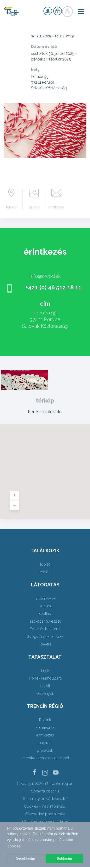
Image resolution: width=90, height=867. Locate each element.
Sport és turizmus (45, 629)
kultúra (45, 606)
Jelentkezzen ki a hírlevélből (45, 758)
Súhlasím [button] (64, 858)
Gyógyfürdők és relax (45, 636)
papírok (45, 743)
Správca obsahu (45, 791)
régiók (45, 572)
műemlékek (45, 598)
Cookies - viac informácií (45, 806)
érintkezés (56, 207)
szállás (45, 613)
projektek (45, 750)
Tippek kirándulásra (45, 678)
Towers (45, 644)
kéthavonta (45, 727)
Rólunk (45, 720)
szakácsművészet (45, 621)
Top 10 (45, 564)
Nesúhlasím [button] (25, 858)
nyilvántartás (47, 11)
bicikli (45, 686)
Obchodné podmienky (45, 814)
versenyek (45, 693)
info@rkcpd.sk (45, 276)
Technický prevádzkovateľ (45, 798)
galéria (34, 207)
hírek (45, 670)
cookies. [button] (15, 846)
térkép (11, 207)
